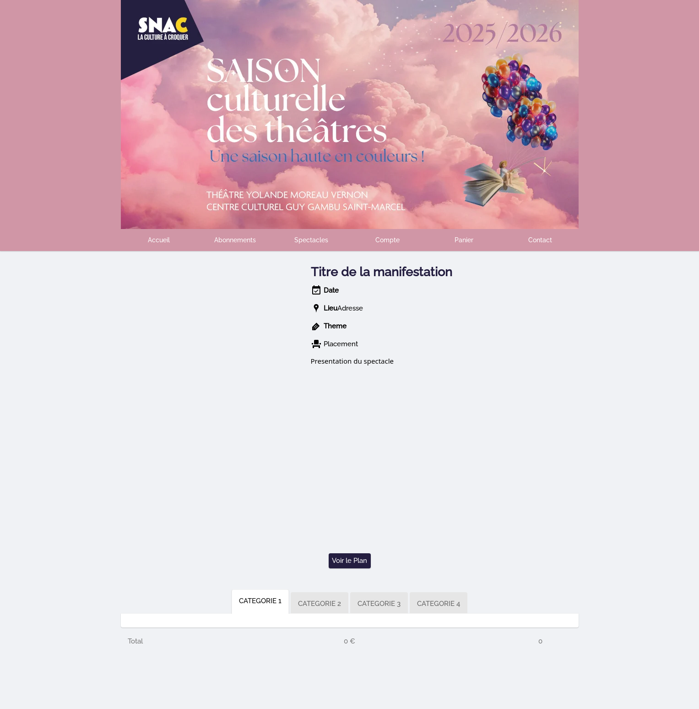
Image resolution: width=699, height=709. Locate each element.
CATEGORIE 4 (438, 604)
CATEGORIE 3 (379, 604)
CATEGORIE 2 (319, 604)
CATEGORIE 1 (260, 601)
